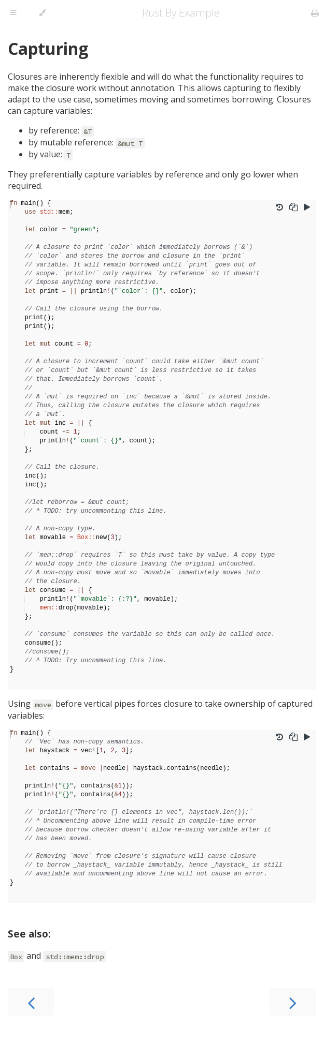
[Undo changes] (279, 208)
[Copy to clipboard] (293, 208)
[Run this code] (307, 208)
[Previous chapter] (31, 1002)
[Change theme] (42, 13)
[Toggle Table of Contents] (13, 13)
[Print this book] (315, 13)
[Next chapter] (293, 1002)
